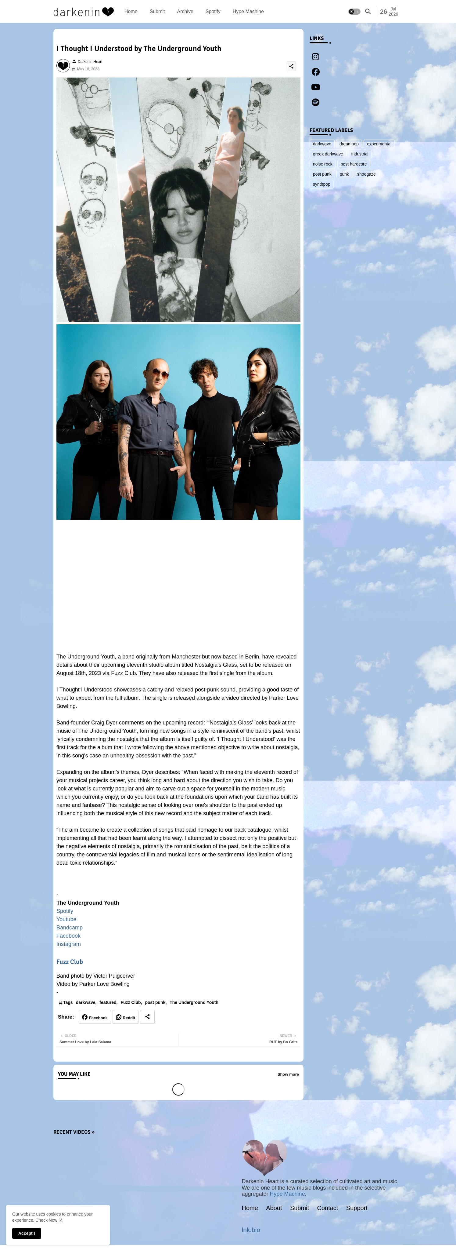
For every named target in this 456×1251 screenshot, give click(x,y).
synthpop (321, 184)
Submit (157, 11)
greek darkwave (328, 153)
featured (107, 1002)
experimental (379, 143)
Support (357, 1208)
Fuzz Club (69, 962)
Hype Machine (248, 11)
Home (131, 11)
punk (344, 174)
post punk (155, 1002)
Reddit (129, 1018)
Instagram (68, 944)
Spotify (213, 11)
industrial (359, 153)
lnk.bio (251, 1229)
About (274, 1208)
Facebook (68, 936)
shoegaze (366, 174)
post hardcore (354, 164)
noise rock (322, 164)
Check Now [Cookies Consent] (46, 1220)
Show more (288, 1074)
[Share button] (147, 1017)
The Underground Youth (194, 1002)
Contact (327, 1208)
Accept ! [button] (26, 1233)
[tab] (131, 11)
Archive (185, 11)
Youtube (66, 919)
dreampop (349, 143)
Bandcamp (69, 928)
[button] (354, 12)
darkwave (85, 1002)
